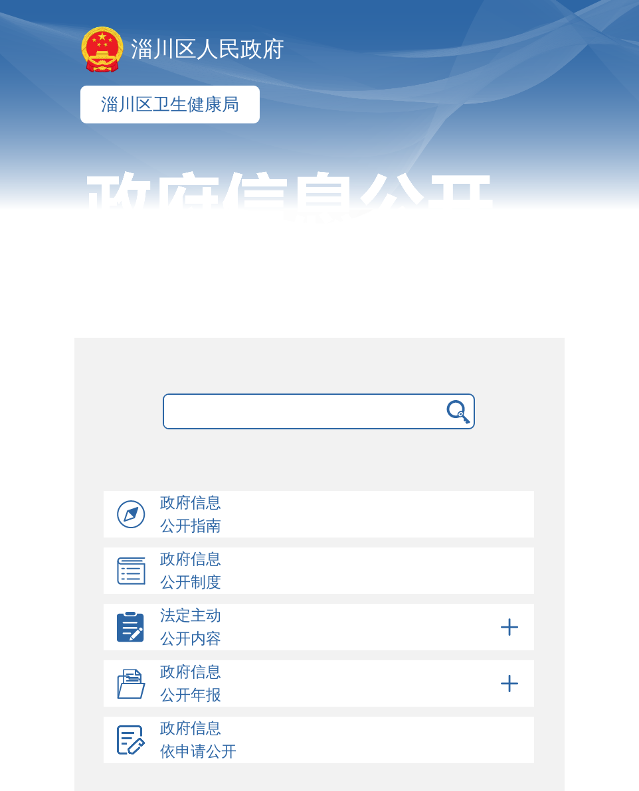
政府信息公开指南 (190, 514)
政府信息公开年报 (341, 683)
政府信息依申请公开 (198, 740)
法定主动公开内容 (341, 627)
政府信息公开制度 (190, 571)
